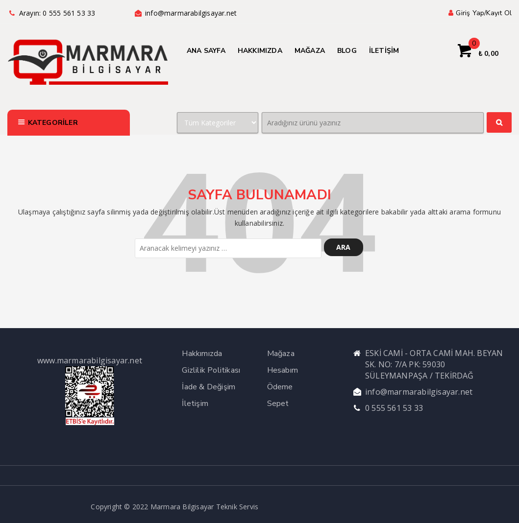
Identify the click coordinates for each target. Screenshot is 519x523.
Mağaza (281, 353)
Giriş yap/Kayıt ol (479, 13)
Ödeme (280, 386)
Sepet (278, 403)
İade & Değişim (208, 386)
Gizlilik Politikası (211, 370)
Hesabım (282, 370)
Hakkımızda (202, 353)
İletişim (195, 403)
